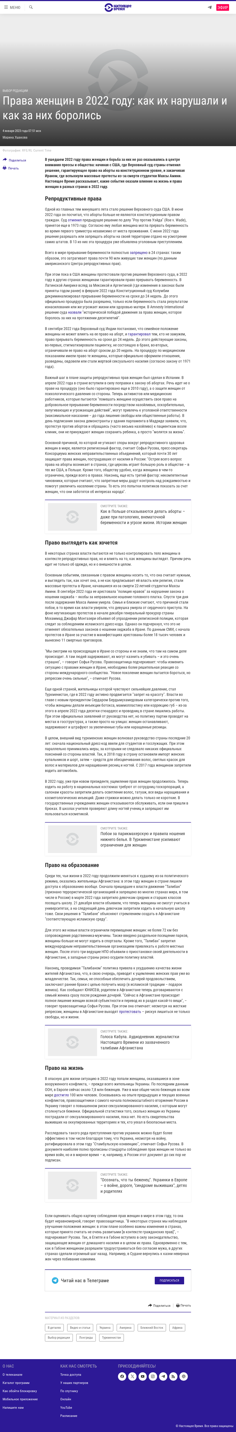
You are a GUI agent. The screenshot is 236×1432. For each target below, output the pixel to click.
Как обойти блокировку (20, 1391)
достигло (61, 1095)
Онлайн (65, 1399)
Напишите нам (13, 1407)
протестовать (130, 1011)
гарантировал (139, 334)
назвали (74, 312)
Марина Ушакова (15, 137)
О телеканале (12, 1375)
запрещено (139, 252)
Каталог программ (16, 1383)
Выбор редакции (15, 91)
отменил (75, 220)
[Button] (14, 161)
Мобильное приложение (20, 1399)
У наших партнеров (74, 1383)
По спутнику (69, 1391)
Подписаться (169, 1280)
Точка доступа (70, 1375)
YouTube (66, 1407)
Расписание (68, 1415)
